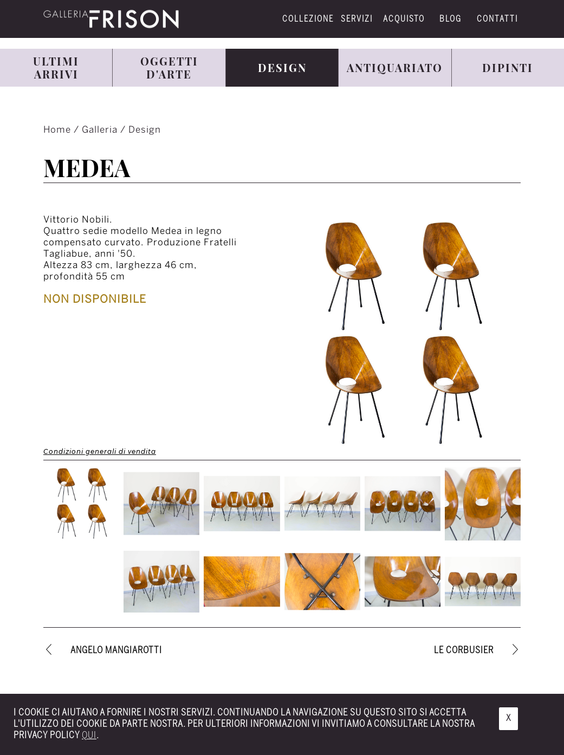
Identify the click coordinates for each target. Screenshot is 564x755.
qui (89, 735)
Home (58, 130)
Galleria (101, 130)
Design (144, 130)
